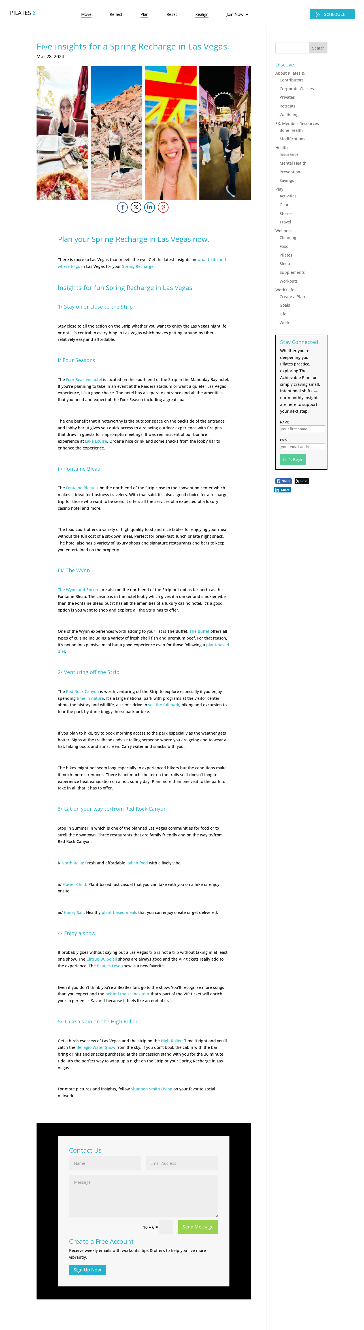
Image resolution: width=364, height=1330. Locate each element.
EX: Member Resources (297, 123)
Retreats (287, 106)
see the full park (163, 704)
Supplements (292, 272)
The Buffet (199, 631)
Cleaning (288, 237)
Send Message (198, 1227)
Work (285, 322)
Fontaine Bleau (80, 487)
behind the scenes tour (127, 994)
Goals (285, 305)
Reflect (116, 14)
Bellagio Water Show (95, 1047)
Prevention (290, 172)
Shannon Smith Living (151, 1089)
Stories (286, 213)
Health (281, 147)
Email (284, 440)
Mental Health (293, 163)
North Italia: (72, 863)
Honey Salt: (74, 912)
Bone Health (291, 130)
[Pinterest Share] (163, 207)
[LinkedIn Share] (149, 207)
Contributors (292, 80)
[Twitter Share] (136, 207)
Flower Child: (75, 884)
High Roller (171, 1040)
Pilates (286, 255)
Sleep (285, 263)
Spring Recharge (138, 266)
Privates (287, 97)
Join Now (235, 14)
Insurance (289, 154)
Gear (284, 204)
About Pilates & (290, 73)
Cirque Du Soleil (101, 959)
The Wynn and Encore (78, 589)
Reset (172, 14)
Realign (201, 14)
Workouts (289, 281)
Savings (287, 180)
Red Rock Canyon (82, 691)
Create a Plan (292, 296)
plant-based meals (119, 912)
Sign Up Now (87, 1270)
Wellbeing (289, 114)
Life (283, 314)
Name (284, 422)
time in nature (90, 698)
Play (279, 189)
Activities (288, 196)
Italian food (137, 863)
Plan (144, 14)
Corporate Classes (297, 88)
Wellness (283, 230)
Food (284, 246)
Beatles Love (108, 966)
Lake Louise (96, 441)
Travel (285, 222)
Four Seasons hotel (84, 379)
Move (86, 14)
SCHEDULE (332, 14)
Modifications (292, 138)
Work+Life (284, 289)
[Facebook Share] (122, 207)
